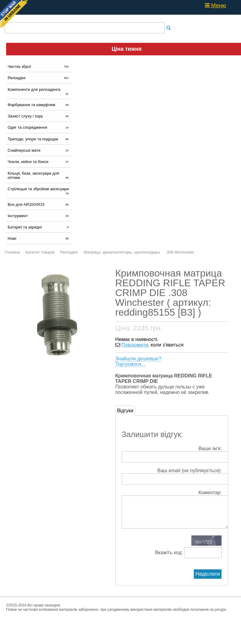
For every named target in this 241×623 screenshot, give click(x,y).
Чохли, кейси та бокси (39, 161)
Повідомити (134, 344)
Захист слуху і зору (39, 116)
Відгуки (125, 410)
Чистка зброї (39, 66)
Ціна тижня (127, 49)
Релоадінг (39, 78)
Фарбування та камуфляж (39, 104)
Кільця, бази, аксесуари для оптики (39, 175)
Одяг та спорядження (39, 127)
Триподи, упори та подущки (39, 139)
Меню (215, 5)
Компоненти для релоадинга (39, 91)
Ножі (39, 238)
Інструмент (39, 215)
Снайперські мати (39, 150)
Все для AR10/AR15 (39, 204)
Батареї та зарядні (39, 227)
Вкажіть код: (188, 558)
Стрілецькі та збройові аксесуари (39, 191)
